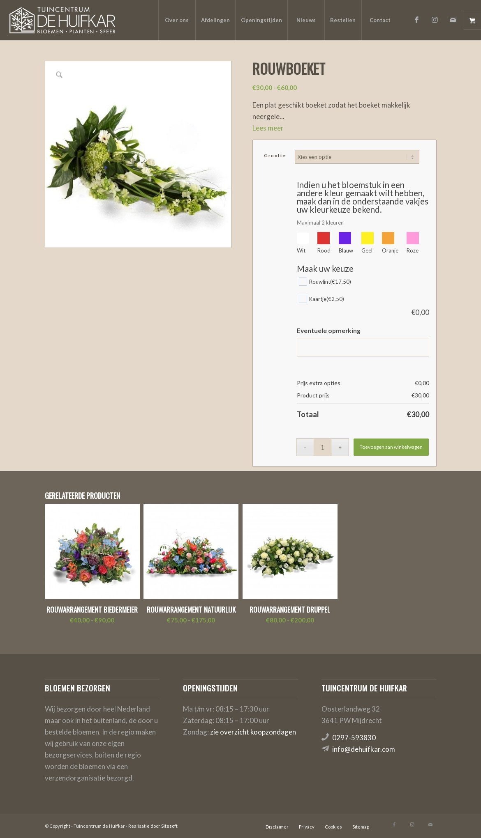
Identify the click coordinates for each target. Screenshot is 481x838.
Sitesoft (169, 826)
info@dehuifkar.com (363, 749)
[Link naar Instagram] (435, 20)
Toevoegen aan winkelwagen (391, 447)
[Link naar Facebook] (417, 20)
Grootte (275, 155)
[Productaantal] (322, 447)
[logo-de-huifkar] (62, 20)
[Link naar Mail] (453, 20)
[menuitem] (176, 20)
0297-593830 (354, 737)
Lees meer (268, 128)
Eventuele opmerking (329, 330)
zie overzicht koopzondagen (253, 732)
